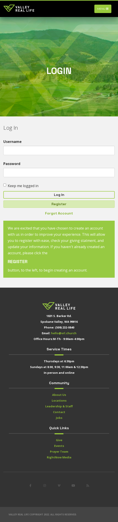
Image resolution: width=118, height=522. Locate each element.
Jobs (59, 418)
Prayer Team (59, 452)
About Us (59, 395)
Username (12, 141)
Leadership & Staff (59, 406)
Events (59, 446)
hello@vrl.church (63, 333)
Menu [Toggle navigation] (102, 8)
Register (59, 204)
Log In (59, 194)
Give (59, 440)
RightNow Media (59, 457)
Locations (59, 400)
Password (11, 163)
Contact (59, 412)
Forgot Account (59, 213)
